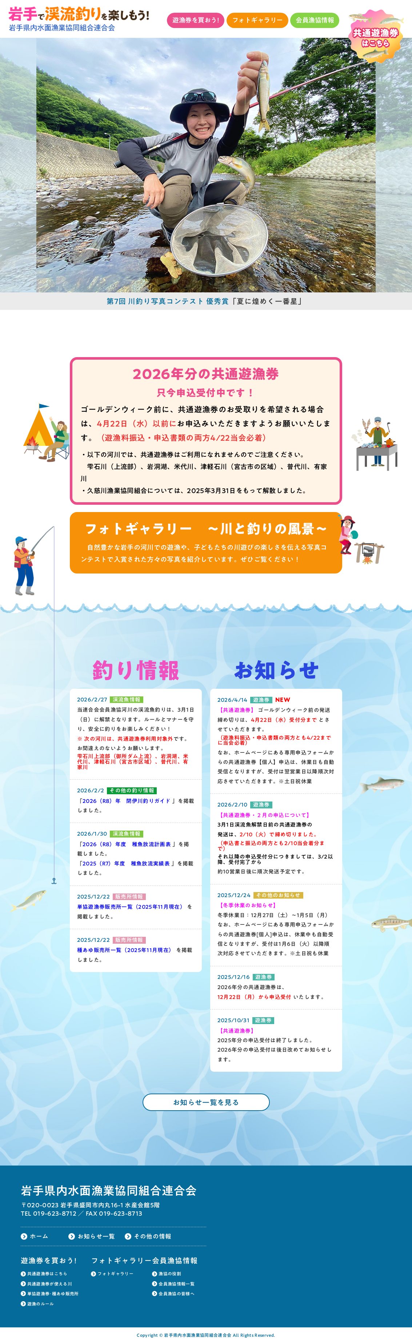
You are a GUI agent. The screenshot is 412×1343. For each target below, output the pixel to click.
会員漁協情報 (315, 20)
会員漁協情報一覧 (177, 1284)
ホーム (39, 1236)
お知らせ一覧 (96, 1236)
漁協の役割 (170, 1273)
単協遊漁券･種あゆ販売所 (53, 1293)
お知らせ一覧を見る (206, 1102)
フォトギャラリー (257, 20)
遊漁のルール (40, 1304)
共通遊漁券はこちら (47, 1273)
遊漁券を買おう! (195, 20)
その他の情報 (153, 1236)
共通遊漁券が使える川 (49, 1284)
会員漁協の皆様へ (177, 1293)
